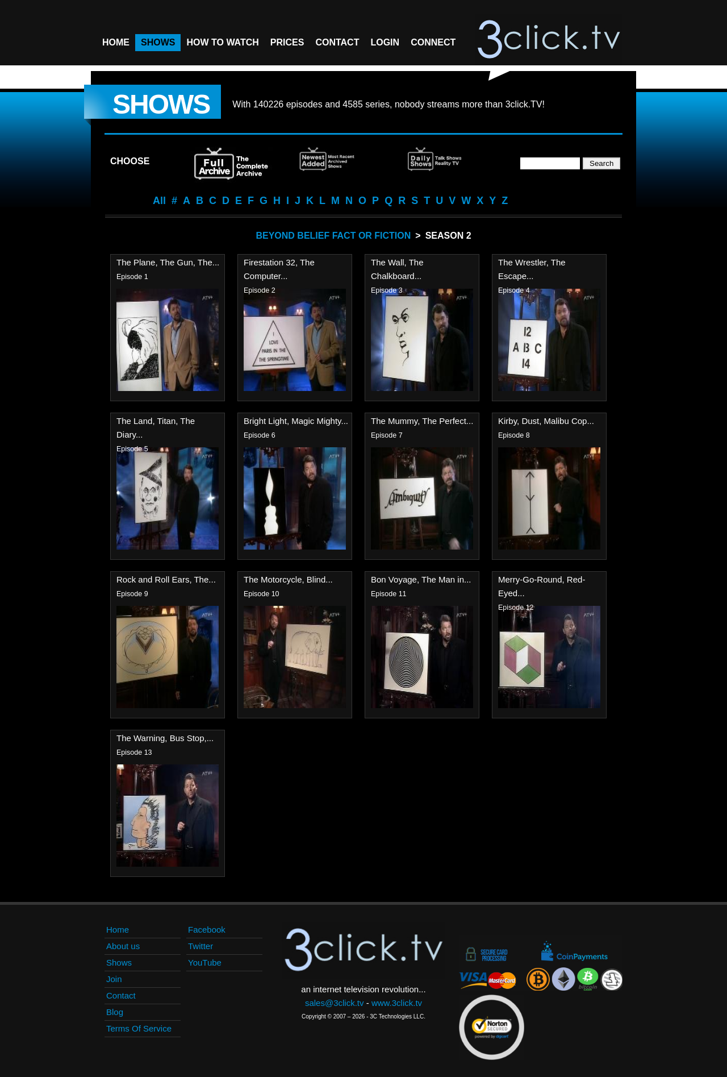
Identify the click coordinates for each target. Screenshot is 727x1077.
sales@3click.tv (334, 1003)
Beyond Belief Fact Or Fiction (333, 235)
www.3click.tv (396, 1003)
